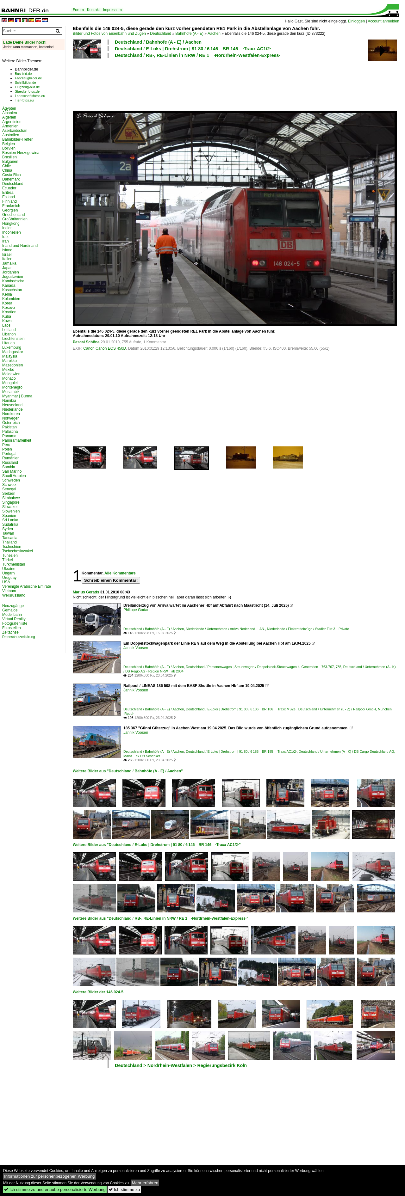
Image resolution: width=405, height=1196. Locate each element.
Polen (7, 449)
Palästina (10, 431)
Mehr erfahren (145, 1183)
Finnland (9, 201)
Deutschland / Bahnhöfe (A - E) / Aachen (158, 42)
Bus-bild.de (23, 74)
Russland (10, 462)
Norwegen (11, 418)
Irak (5, 237)
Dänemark (11, 179)
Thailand (9, 542)
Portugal (9, 453)
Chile (6, 166)
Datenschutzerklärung (18, 637)
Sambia (8, 467)
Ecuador (9, 188)
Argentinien (12, 122)
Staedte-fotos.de (27, 91)
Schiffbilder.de (25, 82)
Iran (5, 241)
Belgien (8, 144)
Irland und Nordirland (20, 245)
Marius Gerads (86, 592)
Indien (7, 228)
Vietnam (9, 591)
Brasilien (9, 157)
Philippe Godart (136, 610)
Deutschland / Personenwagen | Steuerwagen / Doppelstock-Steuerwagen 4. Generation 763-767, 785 (263, 667)
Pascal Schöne (86, 342)
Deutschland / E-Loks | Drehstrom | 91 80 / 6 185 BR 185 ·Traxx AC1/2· (241, 751)
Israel (6, 254)
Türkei (7, 560)
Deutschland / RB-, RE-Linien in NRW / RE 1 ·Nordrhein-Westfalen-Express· (197, 55)
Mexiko (8, 369)
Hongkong (11, 223)
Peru (6, 445)
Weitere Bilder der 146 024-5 (98, 992)
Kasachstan (12, 290)
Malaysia (9, 356)
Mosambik (11, 391)
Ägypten (9, 108)
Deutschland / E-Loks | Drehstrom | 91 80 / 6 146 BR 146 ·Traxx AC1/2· (193, 48)
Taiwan (8, 533)
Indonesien (11, 232)
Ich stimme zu (124, 1189)
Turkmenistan (13, 564)
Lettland (9, 330)
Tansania (9, 538)
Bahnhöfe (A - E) (189, 33)
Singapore (11, 502)
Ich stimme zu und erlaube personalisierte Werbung (55, 1189)
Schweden (11, 480)
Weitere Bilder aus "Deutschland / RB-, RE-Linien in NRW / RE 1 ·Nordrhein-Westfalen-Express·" (160, 918)
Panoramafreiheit (16, 440)
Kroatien (9, 312)
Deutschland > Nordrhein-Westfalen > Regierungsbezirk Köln (181, 1065)
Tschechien (11, 546)
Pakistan (9, 427)
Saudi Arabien (14, 476)
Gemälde (10, 610)
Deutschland (160, 33)
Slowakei (9, 507)
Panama (9, 436)
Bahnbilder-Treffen (18, 139)
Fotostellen (11, 628)
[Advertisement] (235, 83)
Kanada (8, 285)
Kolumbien (11, 299)
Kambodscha (13, 281)
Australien (10, 135)
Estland (8, 197)
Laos (6, 325)
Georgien (10, 210)
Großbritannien (15, 219)
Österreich (11, 422)
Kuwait (8, 321)
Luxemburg (11, 347)
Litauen (8, 343)
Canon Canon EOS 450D (104, 348)
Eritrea (7, 192)
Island (7, 250)
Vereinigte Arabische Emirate (26, 586)
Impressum (112, 10)
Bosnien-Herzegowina (20, 152)
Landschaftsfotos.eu (30, 96)
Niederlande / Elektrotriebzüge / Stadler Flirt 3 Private (308, 629)
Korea (7, 303)
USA (6, 582)
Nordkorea (11, 414)
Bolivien (9, 148)
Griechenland (13, 214)
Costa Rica (11, 175)
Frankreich (11, 206)
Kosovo (8, 307)
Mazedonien (12, 365)
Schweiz (9, 484)
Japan (7, 268)
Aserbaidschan (14, 130)
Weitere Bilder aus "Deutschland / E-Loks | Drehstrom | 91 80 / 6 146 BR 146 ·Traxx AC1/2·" (157, 845)
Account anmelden (383, 21)
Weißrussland (13, 595)
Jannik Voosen (135, 648)
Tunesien (10, 555)
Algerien (9, 117)
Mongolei (10, 383)
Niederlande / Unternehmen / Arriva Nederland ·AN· (225, 629)
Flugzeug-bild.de (27, 87)
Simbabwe (11, 498)
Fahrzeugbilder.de (28, 78)
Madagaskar (12, 352)
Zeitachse (10, 632)
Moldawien (11, 374)
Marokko (9, 361)
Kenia (7, 294)
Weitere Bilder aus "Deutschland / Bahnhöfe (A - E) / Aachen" (128, 771)
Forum (78, 10)
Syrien (7, 529)
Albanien (9, 113)
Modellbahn (12, 614)
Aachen (214, 33)
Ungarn (8, 573)
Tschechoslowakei (17, 551)
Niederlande (12, 409)
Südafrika (10, 524)
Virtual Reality (14, 619)
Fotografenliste (14, 623)
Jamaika (9, 263)
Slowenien (11, 511)
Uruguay (9, 577)
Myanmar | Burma (17, 396)
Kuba (6, 316)
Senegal (9, 489)
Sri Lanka (10, 520)
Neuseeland (12, 405)
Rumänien (11, 458)
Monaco (9, 378)
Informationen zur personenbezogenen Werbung (49, 1176)
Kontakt (93, 10)
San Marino (12, 471)
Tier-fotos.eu (24, 100)
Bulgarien (10, 161)
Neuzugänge (13, 606)
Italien (7, 259)
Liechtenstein (13, 338)
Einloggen (356, 21)
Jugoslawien (12, 276)
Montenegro (12, 387)
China (7, 170)
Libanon (9, 334)
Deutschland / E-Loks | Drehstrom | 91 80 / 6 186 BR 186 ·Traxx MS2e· (241, 709)
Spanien (9, 515)
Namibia (9, 400)
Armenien (10, 126)
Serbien (8, 493)
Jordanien (10, 272)
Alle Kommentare (120, 573)
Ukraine (8, 569)
